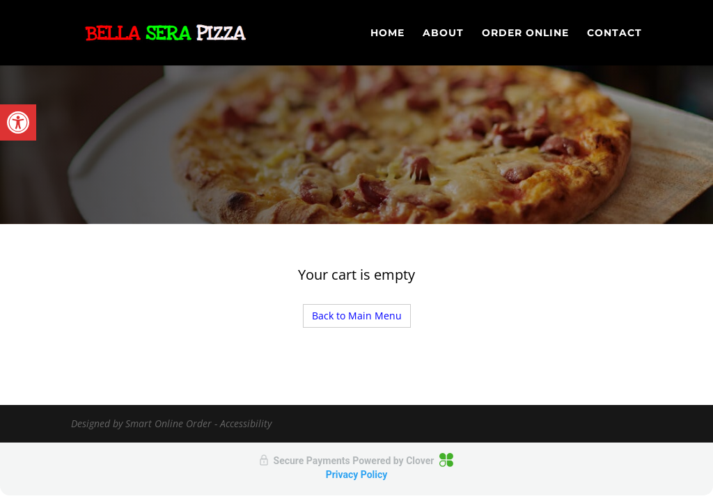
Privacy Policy (357, 474)
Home (387, 33)
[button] (18, 122)
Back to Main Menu (357, 315)
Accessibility (246, 423)
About (443, 33)
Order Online (525, 33)
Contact (614, 33)
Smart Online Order (168, 423)
